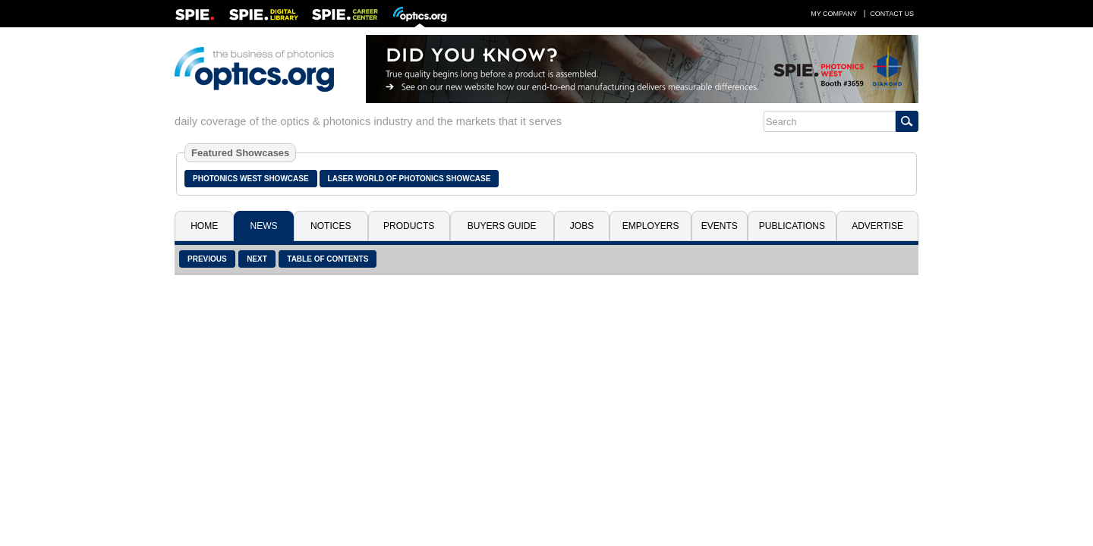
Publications (792, 226)
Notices (330, 226)
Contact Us (892, 13)
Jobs (582, 226)
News (264, 226)
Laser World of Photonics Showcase (409, 178)
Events (719, 226)
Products (408, 226)
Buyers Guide (502, 226)
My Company (834, 13)
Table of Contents (327, 259)
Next (257, 259)
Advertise (877, 226)
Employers (650, 226)
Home (204, 226)
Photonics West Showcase (251, 178)
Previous (207, 259)
